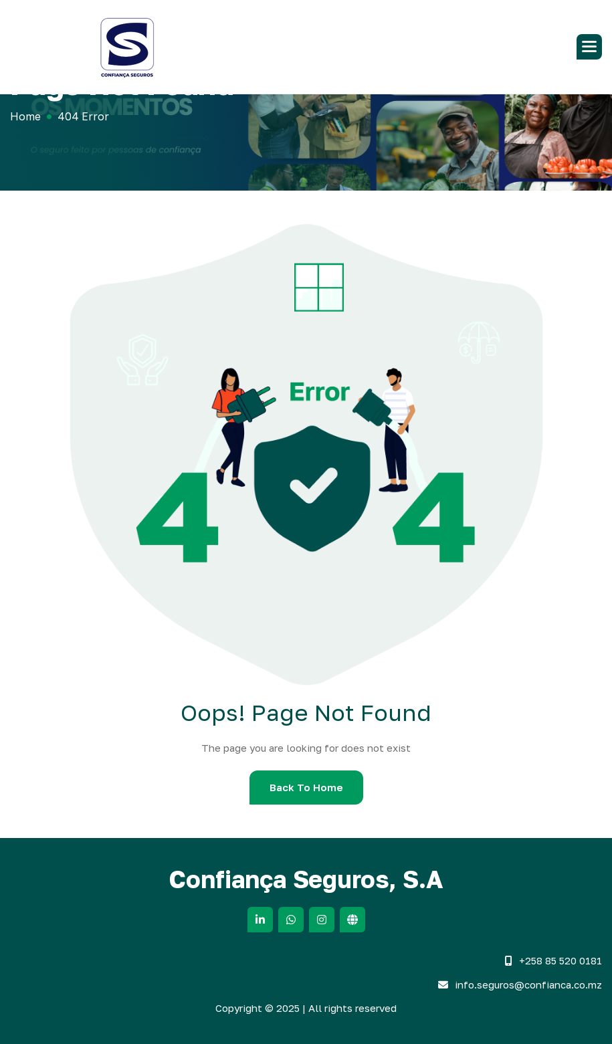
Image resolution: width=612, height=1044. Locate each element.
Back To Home (306, 787)
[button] (589, 47)
